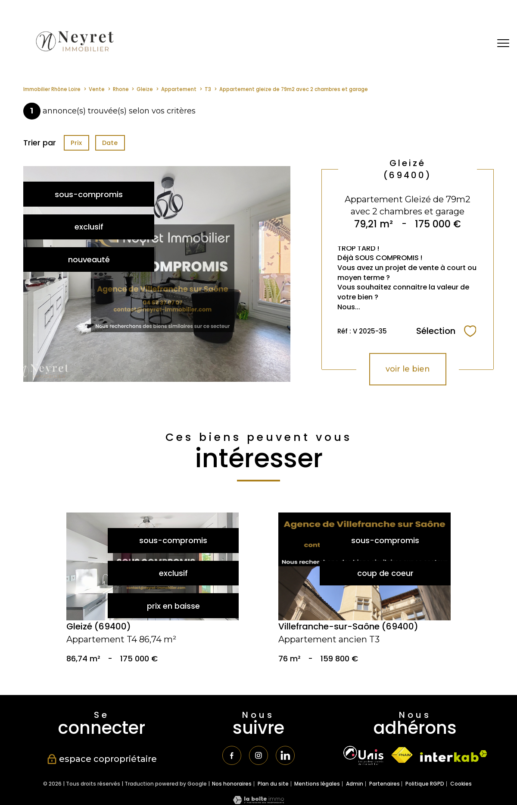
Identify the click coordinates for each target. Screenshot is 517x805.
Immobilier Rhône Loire (52, 89)
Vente (97, 89)
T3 (208, 89)
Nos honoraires (232, 786)
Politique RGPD (424, 786)
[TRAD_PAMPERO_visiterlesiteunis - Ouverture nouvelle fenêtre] (363, 755)
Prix (76, 142)
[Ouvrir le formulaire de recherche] (475, 43)
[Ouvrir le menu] (503, 43)
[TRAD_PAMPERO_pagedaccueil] (74, 52)
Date (110, 142)
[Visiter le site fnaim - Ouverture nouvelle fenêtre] (401, 755)
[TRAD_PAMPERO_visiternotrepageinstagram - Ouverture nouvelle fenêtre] (258, 756)
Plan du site (273, 786)
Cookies (461, 786)
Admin (354, 786)
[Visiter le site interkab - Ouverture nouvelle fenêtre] (453, 756)
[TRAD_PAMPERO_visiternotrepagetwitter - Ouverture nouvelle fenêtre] (288, 756)
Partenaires (384, 786)
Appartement (178, 89)
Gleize (145, 89)
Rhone (121, 89)
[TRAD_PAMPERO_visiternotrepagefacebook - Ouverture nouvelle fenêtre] (229, 756)
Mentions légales (317, 786)
